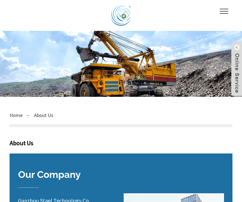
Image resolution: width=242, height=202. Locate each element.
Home (16, 115)
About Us (43, 115)
